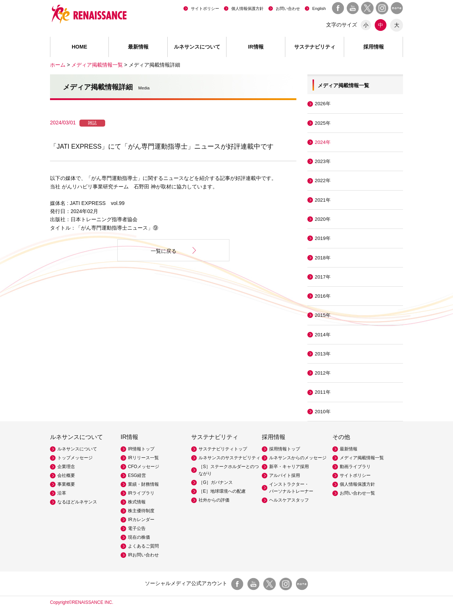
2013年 (323, 354)
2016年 (323, 296)
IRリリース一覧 (143, 457)
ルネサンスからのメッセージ (298, 457)
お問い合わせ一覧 (357, 493)
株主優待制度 (141, 510)
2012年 (323, 373)
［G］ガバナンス (216, 482)
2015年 (323, 315)
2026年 (323, 103)
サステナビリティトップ (223, 449)
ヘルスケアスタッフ (289, 500)
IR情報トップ (141, 449)
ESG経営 (137, 475)
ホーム (57, 65)
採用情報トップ (284, 449)
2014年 (323, 334)
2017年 (323, 277)
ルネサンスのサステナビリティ (229, 457)
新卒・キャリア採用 (289, 466)
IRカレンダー (141, 519)
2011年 (323, 392)
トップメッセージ (75, 457)
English (319, 8)
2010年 (323, 411)
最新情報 (138, 47)
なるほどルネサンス (77, 501)
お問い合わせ (288, 8)
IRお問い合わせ (143, 554)
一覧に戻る (163, 251)
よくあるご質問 (143, 546)
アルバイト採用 (284, 475)
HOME (79, 47)
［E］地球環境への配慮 (222, 491)
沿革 (61, 493)
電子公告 (137, 528)
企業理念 (66, 466)
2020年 (323, 219)
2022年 (323, 180)
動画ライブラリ (355, 466)
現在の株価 (139, 537)
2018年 (323, 258)
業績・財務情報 (143, 484)
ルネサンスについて (77, 449)
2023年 (323, 161)
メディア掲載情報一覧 (97, 65)
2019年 (323, 238)
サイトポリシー (205, 8)
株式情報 (137, 501)
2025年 (323, 123)
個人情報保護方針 (247, 8)
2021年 (323, 200)
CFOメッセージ (143, 466)
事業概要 (66, 484)
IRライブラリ (141, 493)
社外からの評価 (214, 500)
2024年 (323, 142)
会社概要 (66, 475)
